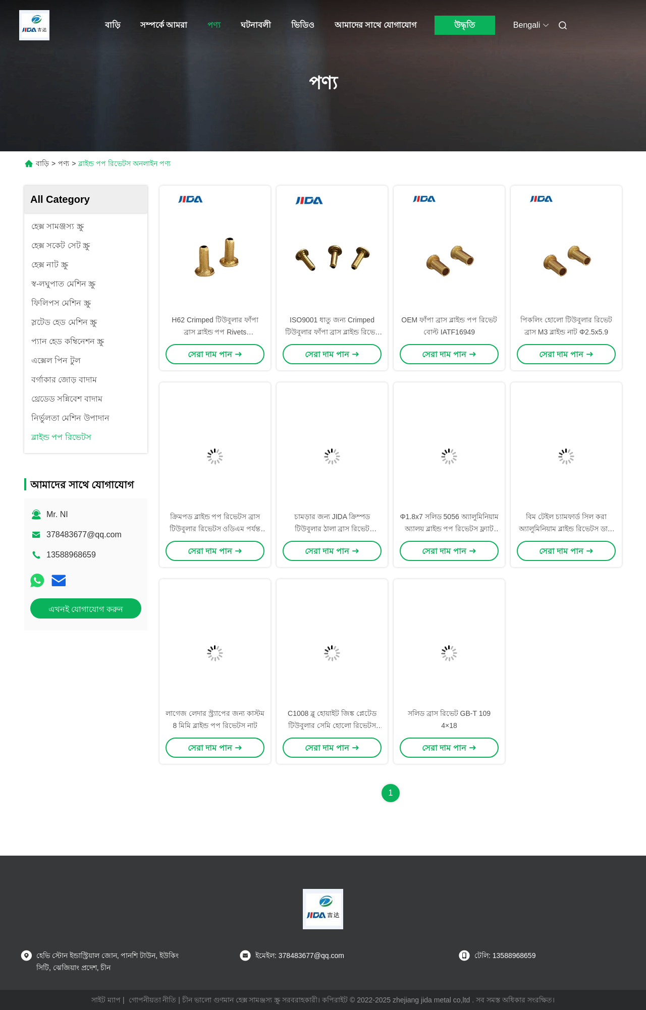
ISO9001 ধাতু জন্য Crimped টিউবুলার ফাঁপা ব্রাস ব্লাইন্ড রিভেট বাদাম (332, 332)
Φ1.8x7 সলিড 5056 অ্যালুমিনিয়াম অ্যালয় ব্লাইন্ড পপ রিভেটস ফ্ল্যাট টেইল (449, 529)
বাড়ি (112, 25)
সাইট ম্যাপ (106, 1000)
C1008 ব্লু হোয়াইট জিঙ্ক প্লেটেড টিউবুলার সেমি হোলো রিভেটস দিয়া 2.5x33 (332, 725)
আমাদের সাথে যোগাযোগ (375, 25)
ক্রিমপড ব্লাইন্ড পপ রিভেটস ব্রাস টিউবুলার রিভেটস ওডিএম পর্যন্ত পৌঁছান (215, 529)
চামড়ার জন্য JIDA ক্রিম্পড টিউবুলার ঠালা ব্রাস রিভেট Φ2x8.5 (332, 529)
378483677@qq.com (84, 534)
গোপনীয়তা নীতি (153, 1000)
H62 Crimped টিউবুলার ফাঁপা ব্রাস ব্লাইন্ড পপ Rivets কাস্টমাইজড (215, 332)
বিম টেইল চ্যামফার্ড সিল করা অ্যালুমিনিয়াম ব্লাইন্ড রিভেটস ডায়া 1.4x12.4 (566, 529)
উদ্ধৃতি (464, 25)
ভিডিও (302, 25)
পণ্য (214, 25)
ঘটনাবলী (256, 25)
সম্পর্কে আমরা (163, 25)
